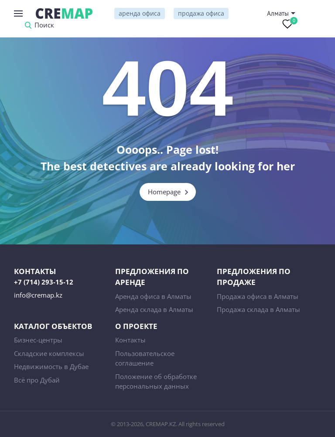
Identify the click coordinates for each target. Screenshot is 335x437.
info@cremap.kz (38, 295)
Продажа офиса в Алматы (257, 296)
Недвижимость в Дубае (51, 366)
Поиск (44, 25)
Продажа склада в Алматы (258, 309)
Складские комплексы (49, 353)
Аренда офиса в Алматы (153, 296)
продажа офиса (201, 13)
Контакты (130, 339)
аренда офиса (140, 13)
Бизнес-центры (38, 339)
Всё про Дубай (37, 380)
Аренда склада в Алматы (154, 309)
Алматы (278, 13)
